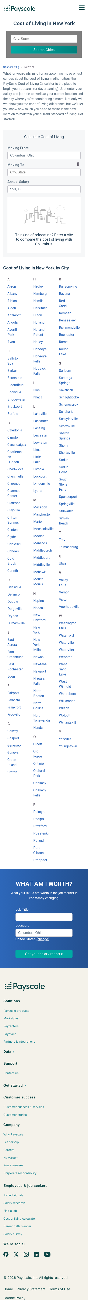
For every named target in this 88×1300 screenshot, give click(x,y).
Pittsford (39, 826)
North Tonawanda (39, 717)
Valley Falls (63, 582)
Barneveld (13, 378)
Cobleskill (13, 544)
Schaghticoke (65, 397)
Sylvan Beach (64, 520)
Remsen (65, 313)
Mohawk (39, 572)
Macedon (39, 507)
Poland (38, 841)
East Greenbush (13, 654)
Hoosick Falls (39, 371)
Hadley (38, 286)
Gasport (13, 738)
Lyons (37, 491)
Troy (62, 540)
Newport (39, 671)
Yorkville (65, 739)
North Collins (38, 705)
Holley (38, 342)
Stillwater (65, 511)
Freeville (13, 714)
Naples (38, 601)
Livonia (38, 469)
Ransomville (65, 286)
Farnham (13, 700)
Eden (11, 676)
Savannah (65, 390)
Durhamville (13, 623)
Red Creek (63, 303)
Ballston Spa (13, 360)
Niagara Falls (39, 681)
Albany (12, 294)
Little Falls (37, 459)
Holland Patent (39, 332)
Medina (38, 536)
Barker (12, 371)
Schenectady (65, 404)
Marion (38, 522)
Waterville (65, 643)
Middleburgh (39, 550)
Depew (12, 602)
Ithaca (37, 397)
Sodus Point (63, 469)
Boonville (13, 392)
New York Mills (37, 645)
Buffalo (12, 414)
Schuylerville (65, 419)
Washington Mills (65, 625)
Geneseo (13, 745)
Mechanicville (39, 529)
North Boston (38, 693)
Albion (12, 301)
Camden (13, 437)
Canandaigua (13, 445)
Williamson (65, 701)
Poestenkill (39, 833)
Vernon (64, 592)
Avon (11, 342)
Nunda (38, 728)
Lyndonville (39, 484)
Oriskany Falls (39, 792)
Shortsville (65, 453)
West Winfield (65, 684)
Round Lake (63, 351)
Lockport (39, 476)
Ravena (64, 294)
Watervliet (65, 650)
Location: (22, 925)
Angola (12, 322)
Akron (11, 286)
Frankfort (13, 707)
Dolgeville (13, 609)
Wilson (64, 708)
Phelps (38, 819)
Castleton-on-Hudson (13, 457)
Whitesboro (65, 694)
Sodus (63, 460)
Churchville (13, 476)
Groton (12, 772)
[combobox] (44, 39)
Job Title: (22, 909)
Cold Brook (11, 561)
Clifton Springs (13, 519)
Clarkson (13, 503)
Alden (11, 308)
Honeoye (39, 349)
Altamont (13, 315)
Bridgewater (13, 399)
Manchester (39, 514)
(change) (42, 939)
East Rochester (13, 666)
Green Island (12, 762)
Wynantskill (65, 723)
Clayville (13, 510)
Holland (39, 322)
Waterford (65, 635)
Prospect (39, 860)
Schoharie (65, 412)
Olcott (37, 744)
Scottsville (65, 426)
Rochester (65, 335)
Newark (39, 657)
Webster (65, 657)
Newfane (39, 664)
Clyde (11, 537)
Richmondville (65, 327)
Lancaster (39, 421)
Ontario (38, 764)
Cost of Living (11, 67)
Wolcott (64, 715)
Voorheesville (65, 607)
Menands (39, 543)
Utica (62, 563)
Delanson (13, 594)
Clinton (12, 530)
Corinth (12, 571)
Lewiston (39, 443)
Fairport (13, 693)
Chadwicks (13, 469)
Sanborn (65, 371)
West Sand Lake (63, 669)
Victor (63, 599)
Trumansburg (65, 547)
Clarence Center (13, 493)
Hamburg (39, 294)
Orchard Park (39, 773)
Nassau (39, 608)
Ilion (36, 390)
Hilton (37, 315)
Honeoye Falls (39, 358)
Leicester (39, 435)
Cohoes (13, 551)
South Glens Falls (63, 484)
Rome (63, 342)
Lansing (39, 428)
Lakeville (39, 414)
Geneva (12, 753)
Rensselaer (65, 320)
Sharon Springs (64, 435)
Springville (65, 504)
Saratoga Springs (65, 380)
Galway (12, 731)
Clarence (13, 484)
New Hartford (39, 617)
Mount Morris (38, 581)
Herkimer (39, 308)
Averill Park (12, 332)
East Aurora (12, 642)
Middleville (39, 565)
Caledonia (13, 430)
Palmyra (39, 812)
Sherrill (64, 445)
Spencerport (65, 497)
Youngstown (65, 746)
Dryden (12, 616)
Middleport (39, 558)
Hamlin (38, 301)
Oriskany (39, 783)
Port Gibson (38, 850)
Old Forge (37, 753)
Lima (37, 450)
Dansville (13, 587)
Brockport (13, 407)
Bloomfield (13, 385)
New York (36, 629)
